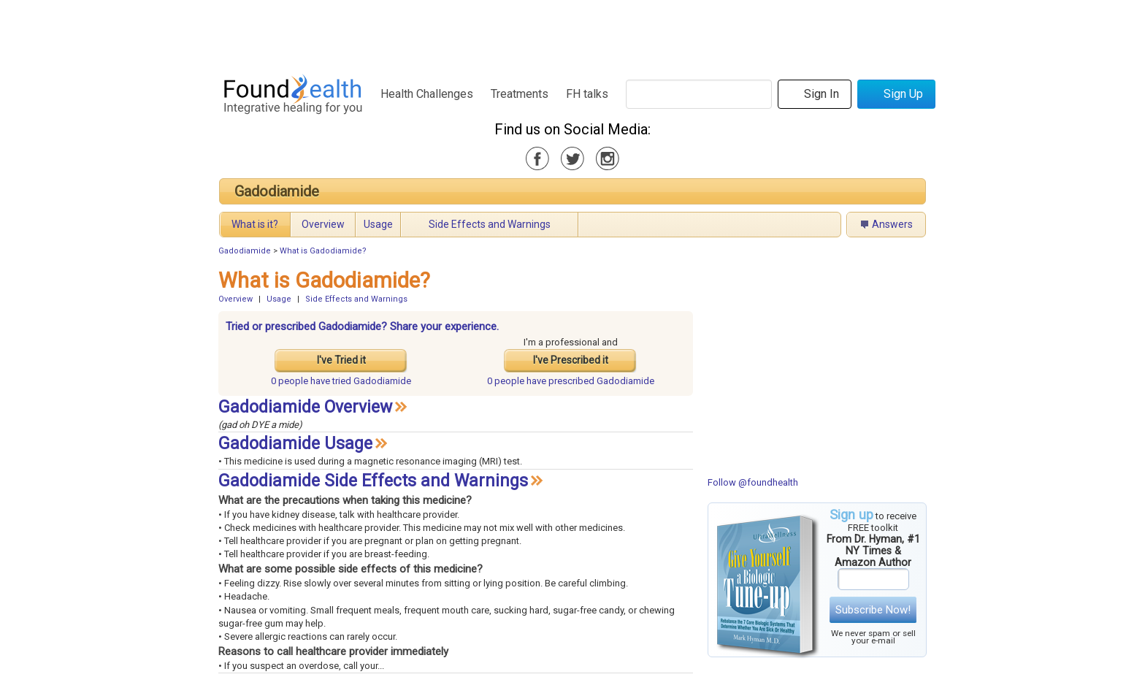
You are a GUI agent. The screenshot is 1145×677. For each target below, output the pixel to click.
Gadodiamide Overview (305, 407)
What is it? (254, 224)
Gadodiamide (276, 191)
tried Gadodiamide (341, 380)
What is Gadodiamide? (323, 251)
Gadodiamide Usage (295, 444)
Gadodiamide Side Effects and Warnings (373, 481)
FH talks (587, 94)
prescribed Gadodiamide (570, 380)
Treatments (519, 94)
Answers (892, 224)
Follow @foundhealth (753, 482)
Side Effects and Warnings (490, 224)
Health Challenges (426, 94)
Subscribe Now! (873, 609)
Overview (323, 224)
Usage (378, 224)
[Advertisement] (572, 33)
